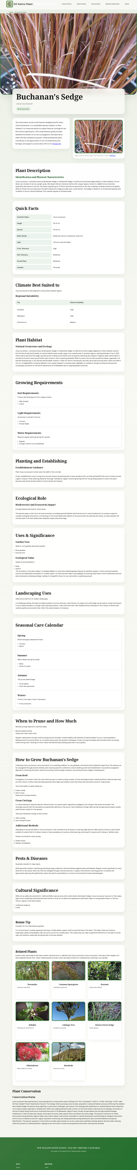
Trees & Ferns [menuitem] (66, 4)
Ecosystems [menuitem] (95, 4)
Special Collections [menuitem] (112, 4)
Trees (46, 1167)
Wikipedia (112, 155)
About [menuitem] (127, 4)
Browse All (56, 144)
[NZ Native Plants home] (17, 5)
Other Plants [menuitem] (81, 4)
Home (11, 12)
